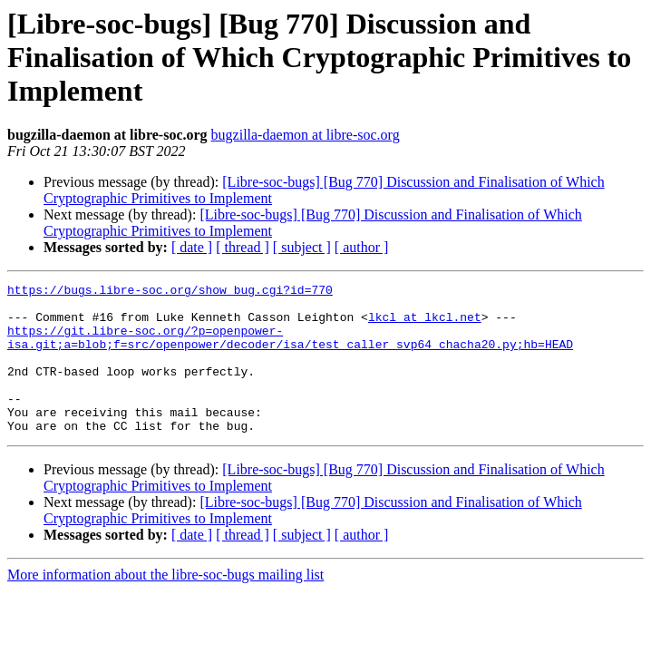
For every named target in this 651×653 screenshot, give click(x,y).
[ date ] (191, 247)
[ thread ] (242, 247)
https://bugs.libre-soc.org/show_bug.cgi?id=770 (170, 292)
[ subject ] (302, 247)
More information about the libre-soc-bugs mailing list (165, 604)
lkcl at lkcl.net (424, 325)
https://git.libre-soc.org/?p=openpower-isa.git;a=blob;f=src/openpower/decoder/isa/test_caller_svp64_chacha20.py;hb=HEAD (290, 349)
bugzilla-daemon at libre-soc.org (305, 134)
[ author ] (362, 247)
